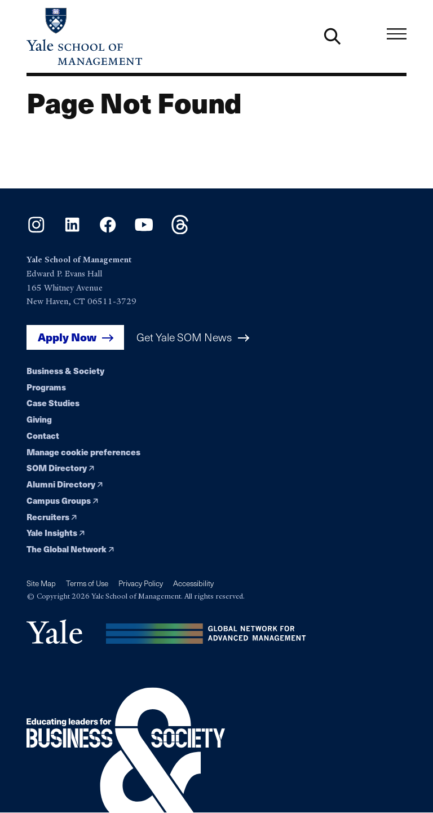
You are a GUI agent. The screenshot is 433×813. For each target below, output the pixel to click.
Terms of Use (87, 583)
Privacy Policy (140, 583)
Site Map (41, 583)
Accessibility (193, 583)
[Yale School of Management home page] (121, 36)
